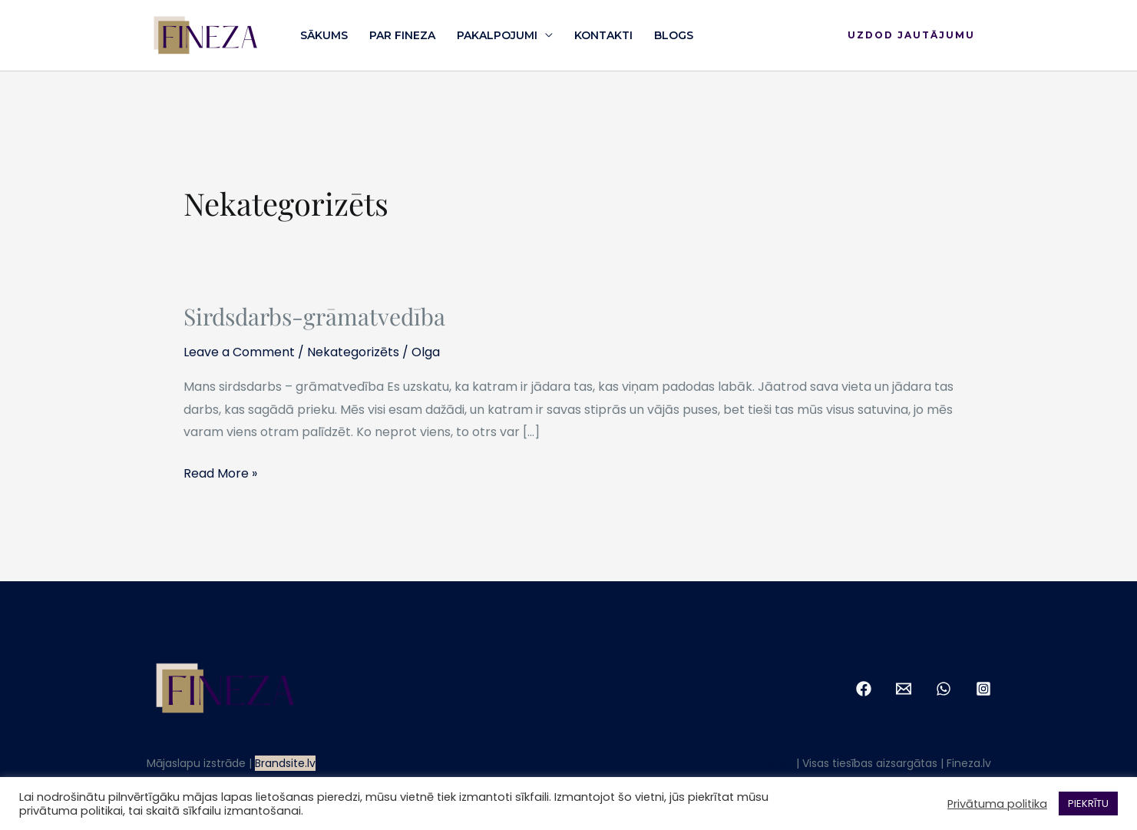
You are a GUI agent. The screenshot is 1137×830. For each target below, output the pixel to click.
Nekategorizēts (353, 352)
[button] (911, 35)
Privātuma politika (745, 763)
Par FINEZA (402, 35)
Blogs (673, 35)
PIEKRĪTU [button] (1088, 803)
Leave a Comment (239, 352)
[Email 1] (903, 688)
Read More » (220, 472)
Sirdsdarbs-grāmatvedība (314, 316)
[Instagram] (983, 688)
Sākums (324, 35)
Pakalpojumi (497, 35)
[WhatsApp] (943, 688)
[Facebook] (863, 688)
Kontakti (603, 35)
